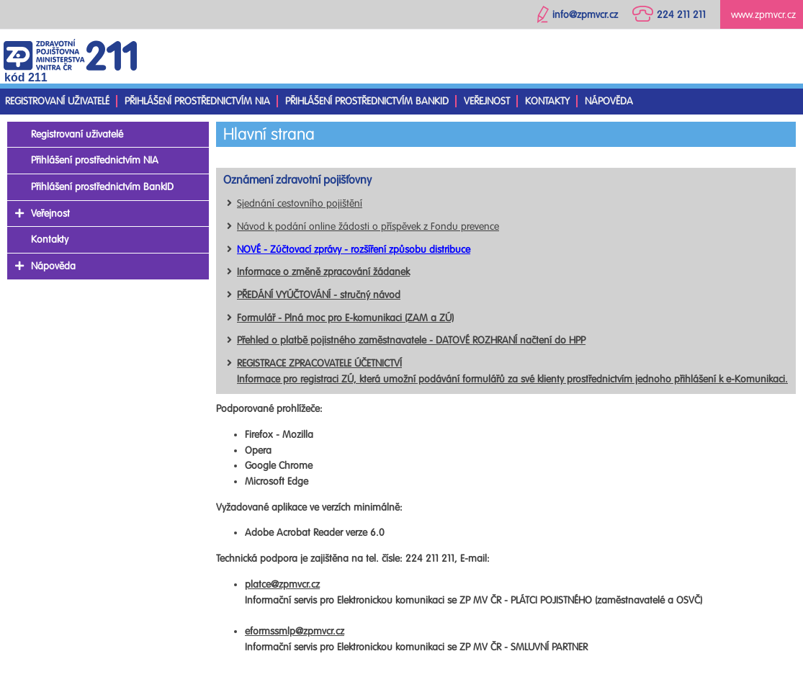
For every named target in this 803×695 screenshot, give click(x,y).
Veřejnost (487, 101)
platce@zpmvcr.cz (282, 584)
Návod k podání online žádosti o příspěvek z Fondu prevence (368, 226)
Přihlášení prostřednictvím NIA (197, 101)
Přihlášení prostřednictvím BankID (367, 101)
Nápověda (609, 101)
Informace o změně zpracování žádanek (323, 272)
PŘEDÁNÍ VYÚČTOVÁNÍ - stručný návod (318, 295)
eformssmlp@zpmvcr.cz (294, 631)
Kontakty (547, 101)
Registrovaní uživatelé (57, 101)
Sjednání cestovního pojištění (299, 203)
